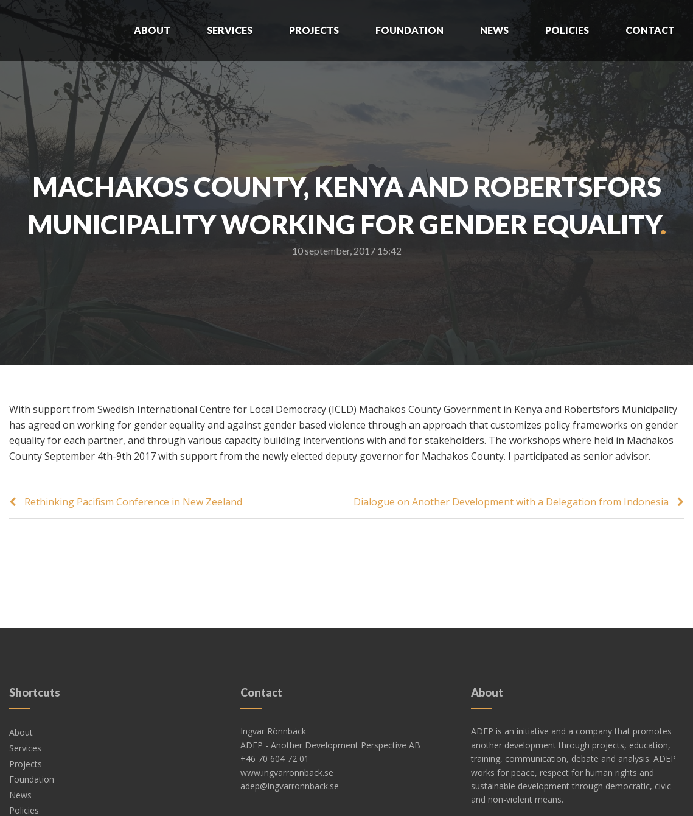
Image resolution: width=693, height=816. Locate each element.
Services (229, 30)
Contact (650, 30)
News (494, 30)
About (152, 30)
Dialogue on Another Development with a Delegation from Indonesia (511, 501)
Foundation (409, 30)
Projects (314, 30)
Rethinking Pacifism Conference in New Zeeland (133, 501)
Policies (567, 30)
